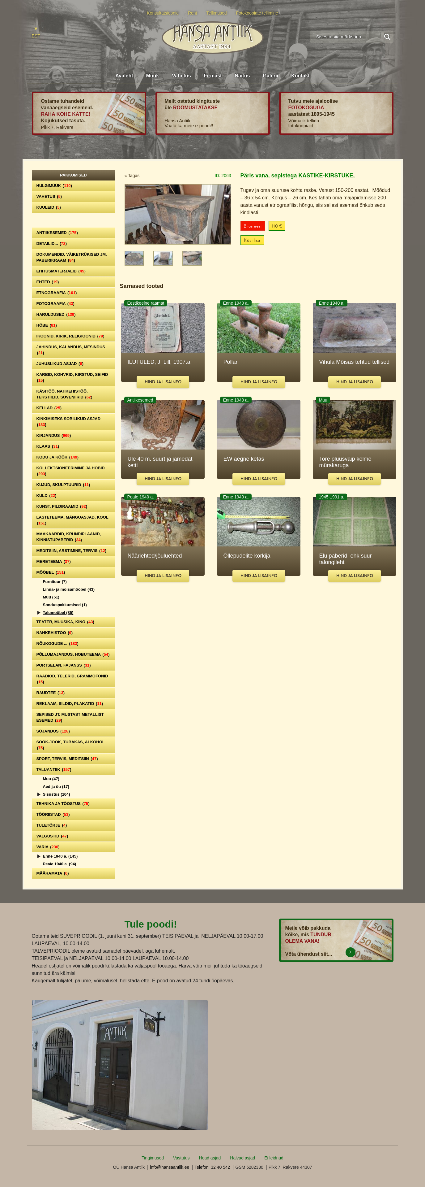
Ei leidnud (273, 1157)
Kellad (49, 408)
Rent (192, 13)
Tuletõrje (51, 825)
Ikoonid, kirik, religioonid (70, 336)
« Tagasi (133, 175)
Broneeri (253, 226)
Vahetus (181, 75)
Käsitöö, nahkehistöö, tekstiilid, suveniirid (64, 394)
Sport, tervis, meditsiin (67, 758)
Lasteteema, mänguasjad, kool (72, 520)
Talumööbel (58, 612)
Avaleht (124, 75)
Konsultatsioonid (163, 13)
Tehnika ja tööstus (63, 803)
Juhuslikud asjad (60, 363)
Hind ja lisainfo (163, 382)
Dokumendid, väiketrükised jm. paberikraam (71, 257)
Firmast (213, 75)
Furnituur (55, 581)
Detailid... (51, 243)
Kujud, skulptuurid (63, 484)
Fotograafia (55, 303)
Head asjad (210, 1157)
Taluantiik (53, 769)
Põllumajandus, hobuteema (73, 654)
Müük (152, 75)
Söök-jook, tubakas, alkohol (70, 745)
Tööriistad (53, 814)
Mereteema (53, 561)
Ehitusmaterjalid (61, 271)
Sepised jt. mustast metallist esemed (70, 717)
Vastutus (181, 1157)
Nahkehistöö (54, 632)
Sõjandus (53, 731)
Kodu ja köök (57, 457)
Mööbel (50, 572)
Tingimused (153, 1157)
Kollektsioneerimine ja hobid (70, 471)
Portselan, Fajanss (63, 665)
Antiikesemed (57, 232)
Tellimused (216, 13)
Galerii (270, 75)
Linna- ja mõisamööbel (69, 589)
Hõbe (46, 325)
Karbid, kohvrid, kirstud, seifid (72, 377)
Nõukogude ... (57, 643)
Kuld (46, 495)
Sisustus (56, 794)
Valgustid (52, 836)
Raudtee (50, 692)
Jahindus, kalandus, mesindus (70, 350)
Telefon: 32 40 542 (212, 1167)
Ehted (47, 282)
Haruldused (56, 314)
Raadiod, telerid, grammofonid (72, 679)
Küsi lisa (252, 240)
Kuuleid (48, 207)
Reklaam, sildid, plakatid (69, 703)
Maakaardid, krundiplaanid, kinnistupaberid (68, 537)
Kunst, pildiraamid (61, 506)
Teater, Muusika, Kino (65, 622)
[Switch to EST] (36, 33)
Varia (48, 847)
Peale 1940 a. (59, 864)
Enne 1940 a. (60, 856)
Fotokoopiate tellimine (257, 13)
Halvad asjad (242, 1157)
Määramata (52, 873)
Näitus (242, 75)
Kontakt (300, 75)
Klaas (47, 446)
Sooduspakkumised (65, 604)
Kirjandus (53, 435)
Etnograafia (56, 292)
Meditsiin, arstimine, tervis (71, 550)
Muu (51, 597)
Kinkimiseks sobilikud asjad (68, 421)
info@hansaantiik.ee (169, 1167)
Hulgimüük (54, 185)
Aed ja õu (56, 786)
